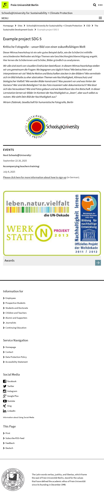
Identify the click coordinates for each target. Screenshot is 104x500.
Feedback (9, 443)
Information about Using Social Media (18, 417)
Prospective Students (15, 302)
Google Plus (12, 396)
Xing (9, 405)
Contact (9, 351)
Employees (10, 298)
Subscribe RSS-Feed (14, 438)
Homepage (8, 25)
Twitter (10, 386)
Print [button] (7, 433)
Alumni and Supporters (16, 317)
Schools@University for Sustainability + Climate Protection (37, 13)
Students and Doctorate (16, 307)
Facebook (11, 381)
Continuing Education (15, 327)
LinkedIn (11, 410)
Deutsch (9, 448)
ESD (88, 25)
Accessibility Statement (16, 361)
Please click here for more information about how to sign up (34, 177)
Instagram (12, 391)
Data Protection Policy (16, 356)
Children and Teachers (16, 312)
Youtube (11, 401)
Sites (20, 25)
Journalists (10, 322)
